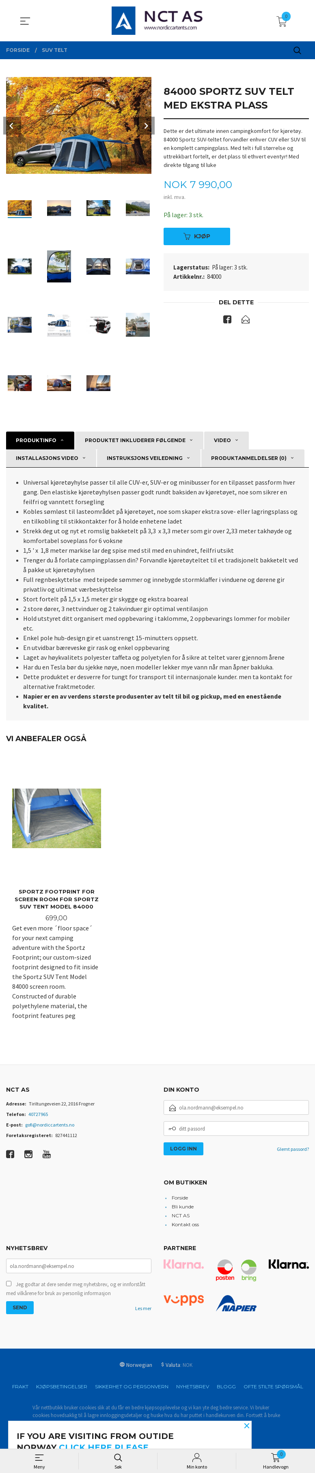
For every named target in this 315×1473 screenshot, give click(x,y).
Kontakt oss (185, 1225)
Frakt (20, 1387)
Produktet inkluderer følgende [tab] (135, 440)
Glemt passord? (293, 1150)
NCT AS (181, 1216)
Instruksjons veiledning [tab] (145, 458)
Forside (180, 1198)
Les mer (143, 1309)
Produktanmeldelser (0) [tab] (249, 458)
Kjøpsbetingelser (61, 1387)
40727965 (38, 1115)
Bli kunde (183, 1207)
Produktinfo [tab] (36, 440)
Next (146, 126)
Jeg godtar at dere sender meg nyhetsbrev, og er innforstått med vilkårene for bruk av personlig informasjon (75, 1290)
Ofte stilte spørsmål (273, 1387)
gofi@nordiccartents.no (49, 1125)
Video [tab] (222, 440)
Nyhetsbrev (192, 1387)
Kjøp (196, 236)
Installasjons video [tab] (47, 458)
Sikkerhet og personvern (131, 1387)
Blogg (226, 1387)
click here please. (105, 1447)
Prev (12, 126)
